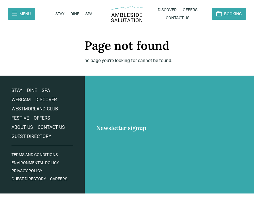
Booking (233, 14)
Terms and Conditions (34, 154)
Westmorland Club (34, 109)
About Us (22, 127)
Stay (59, 14)
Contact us (177, 18)
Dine (74, 14)
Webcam (21, 99)
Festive (20, 118)
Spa (89, 14)
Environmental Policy (35, 162)
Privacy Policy (26, 170)
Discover (167, 9)
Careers (58, 179)
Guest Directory (31, 136)
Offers (190, 9)
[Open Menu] (21, 14)
